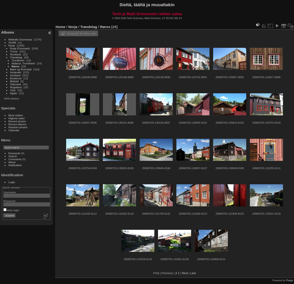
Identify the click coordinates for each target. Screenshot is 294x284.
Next (185, 273)
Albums (7, 32)
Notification (15, 165)
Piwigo (289, 280)
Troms (14, 51)
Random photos (18, 127)
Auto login (11, 210)
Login (11, 182)
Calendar (14, 130)
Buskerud (16, 78)
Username (9, 192)
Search (12, 156)
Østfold (14, 81)
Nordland (15, 54)
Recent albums (17, 124)
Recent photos (17, 121)
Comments (15, 159)
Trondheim (18, 60)
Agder (13, 93)
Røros (16, 66)
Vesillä (12, 42)
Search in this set (81, 33)
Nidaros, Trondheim (23, 63)
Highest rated (16, 118)
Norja (11, 45)
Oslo (13, 90)
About (12, 162)
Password (9, 200)
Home (60, 27)
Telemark (15, 84)
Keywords (14, 153)
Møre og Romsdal (21, 69)
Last (193, 273)
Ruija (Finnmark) (20, 48)
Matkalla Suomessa (20, 39)
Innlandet (15, 72)
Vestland (15, 75)
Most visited (15, 115)
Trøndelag (16, 57)
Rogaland (16, 87)
